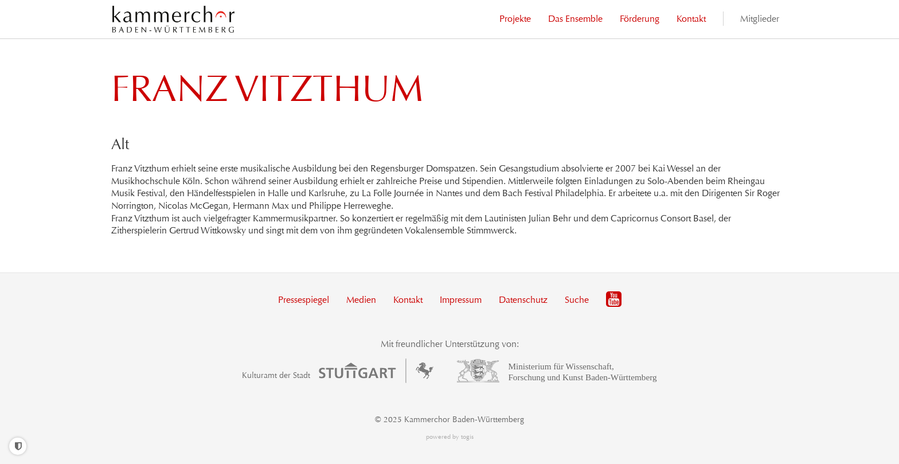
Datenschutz (523, 299)
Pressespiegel (303, 299)
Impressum (461, 299)
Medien (361, 299)
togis (467, 436)
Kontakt (408, 299)
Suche (577, 299)
